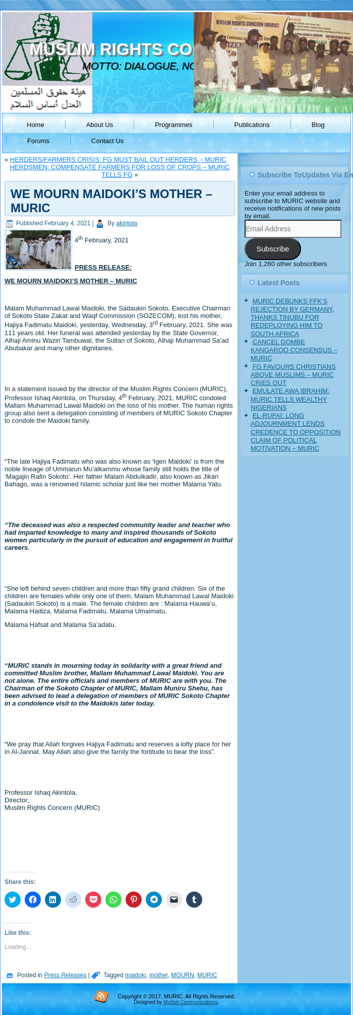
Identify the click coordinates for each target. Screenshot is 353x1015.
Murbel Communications (190, 1002)
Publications (252, 125)
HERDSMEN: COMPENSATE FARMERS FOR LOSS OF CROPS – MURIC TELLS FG (119, 170)
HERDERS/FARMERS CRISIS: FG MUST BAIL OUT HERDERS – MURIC (118, 159)
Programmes (173, 125)
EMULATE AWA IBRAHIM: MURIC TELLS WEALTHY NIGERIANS (290, 399)
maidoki (135, 975)
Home (35, 125)
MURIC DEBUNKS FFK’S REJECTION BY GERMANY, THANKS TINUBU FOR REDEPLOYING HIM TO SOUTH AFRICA (292, 317)
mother (158, 975)
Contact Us (107, 141)
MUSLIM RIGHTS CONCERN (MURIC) (175, 49)
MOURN (182, 975)
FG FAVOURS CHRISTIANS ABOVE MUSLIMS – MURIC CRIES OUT (293, 375)
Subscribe (272, 249)
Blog (318, 125)
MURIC (207, 975)
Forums (38, 141)
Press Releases (65, 975)
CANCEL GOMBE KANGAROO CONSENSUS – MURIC (294, 350)
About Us (99, 125)
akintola (126, 223)
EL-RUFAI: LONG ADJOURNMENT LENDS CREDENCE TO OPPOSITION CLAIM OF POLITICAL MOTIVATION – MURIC (296, 432)
